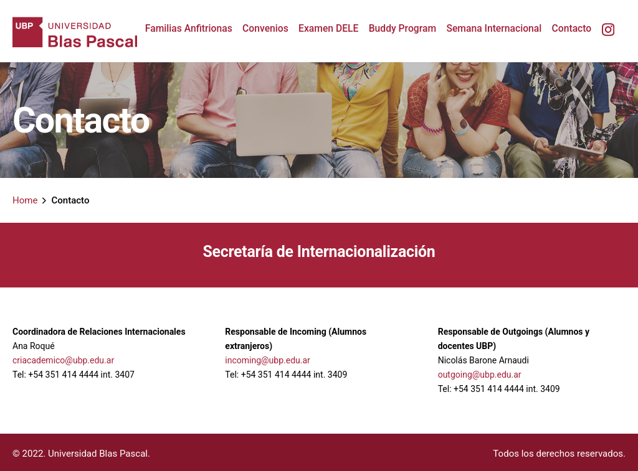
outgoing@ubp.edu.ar (479, 375)
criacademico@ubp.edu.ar (63, 360)
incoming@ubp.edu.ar (267, 360)
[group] (188, 28)
